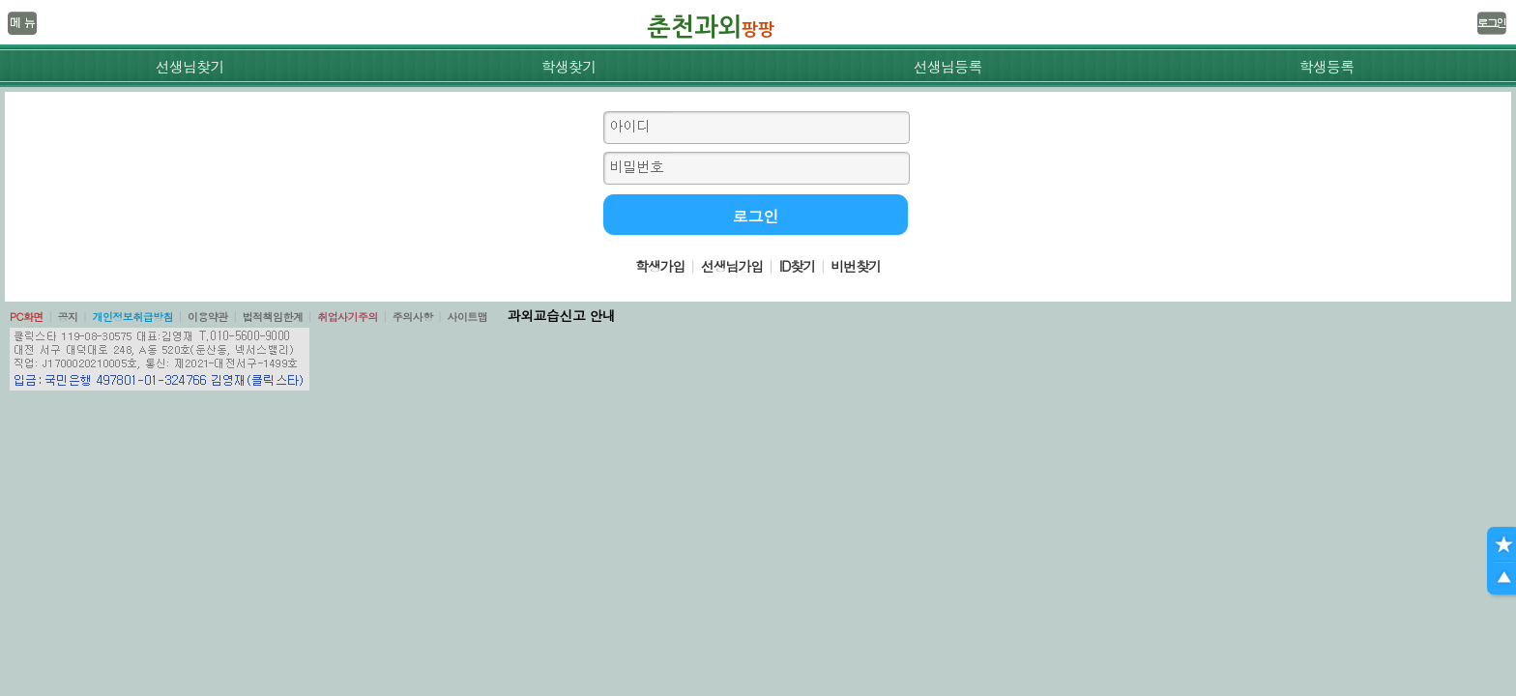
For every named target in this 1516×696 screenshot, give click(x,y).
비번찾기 (856, 266)
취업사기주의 (347, 316)
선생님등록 (947, 66)
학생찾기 (569, 66)
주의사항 (413, 316)
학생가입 (660, 266)
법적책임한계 (273, 316)
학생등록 (1327, 66)
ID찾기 (797, 266)
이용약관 (208, 316)
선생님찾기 (189, 66)
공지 (68, 316)
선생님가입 (732, 266)
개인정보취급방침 (132, 316)
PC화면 (27, 316)
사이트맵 (467, 316)
